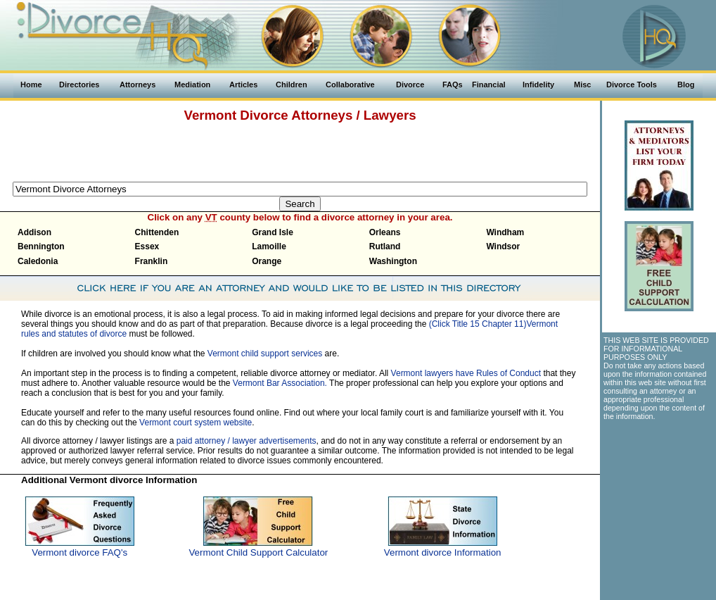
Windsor (503, 246)
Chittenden (157, 232)
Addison (34, 232)
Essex (147, 246)
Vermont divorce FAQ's (79, 552)
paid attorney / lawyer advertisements (247, 441)
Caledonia (38, 261)
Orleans (385, 232)
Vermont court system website (195, 422)
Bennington (41, 246)
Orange (266, 261)
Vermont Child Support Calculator (258, 552)
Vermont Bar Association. (280, 383)
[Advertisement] (300, 150)
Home (31, 84)
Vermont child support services (264, 353)
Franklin (151, 261)
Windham (505, 232)
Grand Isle (272, 232)
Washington (393, 261)
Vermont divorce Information (442, 552)
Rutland (385, 246)
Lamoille (269, 246)
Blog (685, 84)
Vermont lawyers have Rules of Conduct (466, 373)
